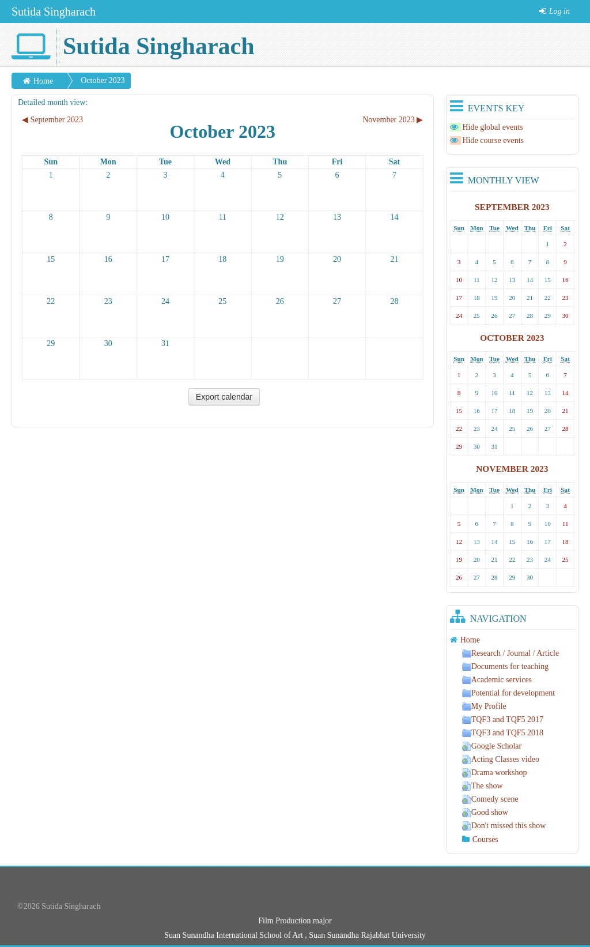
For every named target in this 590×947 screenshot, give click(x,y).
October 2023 (103, 80)
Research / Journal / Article (510, 653)
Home (43, 81)
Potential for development (508, 693)
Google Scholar (491, 746)
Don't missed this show (504, 825)
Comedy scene (490, 799)
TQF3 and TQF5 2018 (502, 732)
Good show (485, 812)
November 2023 (512, 469)
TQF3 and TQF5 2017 (502, 719)
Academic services (497, 679)
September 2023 (512, 207)
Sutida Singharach (54, 11)
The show (482, 785)
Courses (485, 839)
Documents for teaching (505, 666)
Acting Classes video (500, 759)
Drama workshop (494, 772)
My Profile (484, 706)
